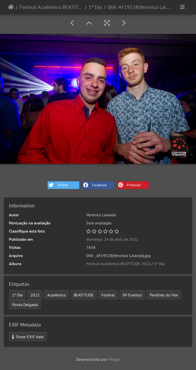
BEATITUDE (84, 294)
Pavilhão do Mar (164, 294)
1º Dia (95, 7)
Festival (108, 294)
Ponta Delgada (25, 304)
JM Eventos (132, 294)
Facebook (94, 185)
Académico (56, 294)
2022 (35, 294)
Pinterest (129, 185)
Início (11, 7)
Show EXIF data (28, 336)
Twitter (58, 185)
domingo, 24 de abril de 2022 (112, 239)
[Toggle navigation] (182, 7)
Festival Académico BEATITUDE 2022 (51, 7)
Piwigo (114, 359)
